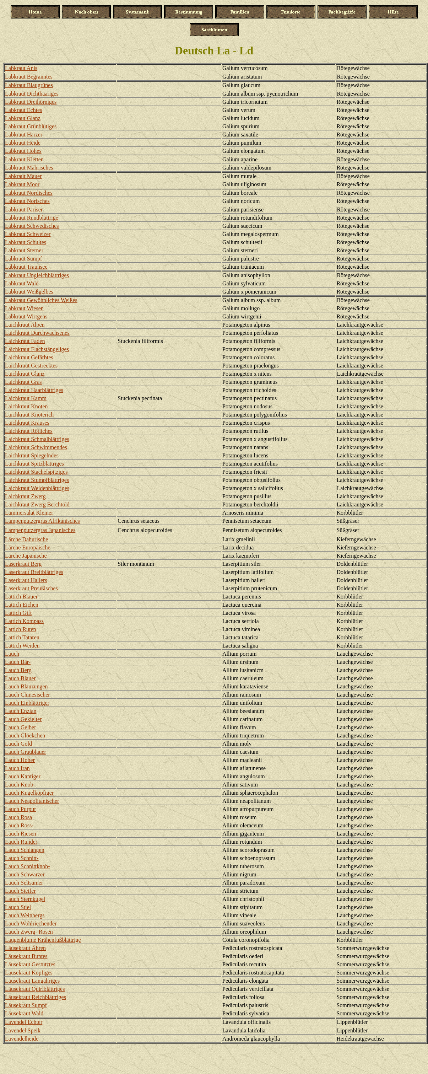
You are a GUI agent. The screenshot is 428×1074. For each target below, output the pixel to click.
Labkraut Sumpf (23, 259)
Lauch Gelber (20, 727)
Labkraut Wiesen (24, 308)
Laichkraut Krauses (27, 423)
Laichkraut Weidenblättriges (37, 488)
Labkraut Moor (22, 184)
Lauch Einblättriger (27, 703)
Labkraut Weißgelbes (29, 292)
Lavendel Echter (23, 1022)
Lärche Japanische (26, 556)
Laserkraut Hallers (26, 580)
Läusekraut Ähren (25, 948)
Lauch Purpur (20, 809)
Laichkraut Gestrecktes (31, 366)
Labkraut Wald (22, 283)
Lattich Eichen (21, 605)
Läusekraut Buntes (26, 956)
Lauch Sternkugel (25, 899)
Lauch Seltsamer (24, 883)
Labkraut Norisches (27, 201)
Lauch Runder (21, 842)
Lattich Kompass (24, 621)
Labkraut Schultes (25, 242)
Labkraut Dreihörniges (30, 102)
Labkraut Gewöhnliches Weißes (41, 300)
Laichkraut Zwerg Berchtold (37, 504)
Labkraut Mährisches (29, 168)
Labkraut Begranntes (29, 77)
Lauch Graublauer (25, 752)
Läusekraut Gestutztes (30, 964)
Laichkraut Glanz (25, 374)
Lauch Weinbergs (24, 915)
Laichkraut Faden (25, 341)
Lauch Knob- (20, 785)
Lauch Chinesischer (27, 695)
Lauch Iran (17, 768)
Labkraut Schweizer (27, 234)
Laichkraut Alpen (25, 325)
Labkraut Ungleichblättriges (37, 275)
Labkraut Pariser (24, 209)
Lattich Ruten (20, 629)
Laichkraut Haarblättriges (34, 390)
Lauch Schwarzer (25, 874)
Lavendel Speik (22, 1030)
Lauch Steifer (20, 891)
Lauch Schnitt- (22, 858)
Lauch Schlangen (24, 850)
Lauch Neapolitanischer (32, 801)
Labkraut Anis (21, 68)
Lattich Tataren (22, 637)
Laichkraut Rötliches (29, 431)
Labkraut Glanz (22, 118)
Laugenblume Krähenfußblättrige (43, 940)
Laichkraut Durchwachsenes (37, 333)
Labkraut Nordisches (29, 193)
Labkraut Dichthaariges (32, 94)
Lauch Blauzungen (26, 686)
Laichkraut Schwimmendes (36, 447)
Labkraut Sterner (24, 250)
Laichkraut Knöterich (29, 415)
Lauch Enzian (20, 711)
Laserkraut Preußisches (31, 588)
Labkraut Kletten (24, 159)
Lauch (12, 654)
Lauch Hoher (20, 760)
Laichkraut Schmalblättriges (37, 439)
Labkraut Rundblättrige (31, 218)
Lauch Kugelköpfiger (29, 793)
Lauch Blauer (20, 678)
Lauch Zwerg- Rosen (29, 932)
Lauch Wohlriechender (30, 923)
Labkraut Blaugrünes (29, 85)
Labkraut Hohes (23, 151)
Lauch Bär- (18, 662)
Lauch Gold (18, 744)
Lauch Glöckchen (25, 735)
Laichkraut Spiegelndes (32, 455)
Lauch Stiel (18, 907)
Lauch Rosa (18, 817)
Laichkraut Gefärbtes (29, 357)
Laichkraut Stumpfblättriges (37, 480)
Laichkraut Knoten (26, 406)
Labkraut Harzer (23, 134)
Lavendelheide (21, 1039)
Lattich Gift (18, 613)
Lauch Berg (18, 670)
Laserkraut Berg (23, 564)
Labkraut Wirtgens (26, 316)
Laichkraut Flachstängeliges (37, 349)
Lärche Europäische (27, 547)
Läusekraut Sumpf (26, 1005)
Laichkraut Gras (23, 382)
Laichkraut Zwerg (25, 496)
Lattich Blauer (21, 597)
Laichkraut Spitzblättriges (34, 464)
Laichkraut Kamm (26, 398)
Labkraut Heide (22, 143)
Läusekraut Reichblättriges (35, 997)
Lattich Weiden (22, 646)
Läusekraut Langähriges (32, 981)
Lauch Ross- (19, 825)
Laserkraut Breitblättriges (34, 572)
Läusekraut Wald (24, 1013)
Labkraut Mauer (23, 176)
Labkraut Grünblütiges (30, 126)
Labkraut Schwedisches (32, 226)
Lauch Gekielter (23, 719)
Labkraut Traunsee (26, 267)
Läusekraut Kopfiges (29, 973)
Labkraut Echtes (23, 110)
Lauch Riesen (20, 834)
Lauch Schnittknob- (27, 866)
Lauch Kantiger (22, 776)
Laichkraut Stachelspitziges (36, 472)
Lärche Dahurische (26, 539)
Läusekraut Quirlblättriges (35, 989)
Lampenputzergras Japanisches (40, 530)
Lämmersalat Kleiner (29, 513)
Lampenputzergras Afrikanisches (42, 521)
